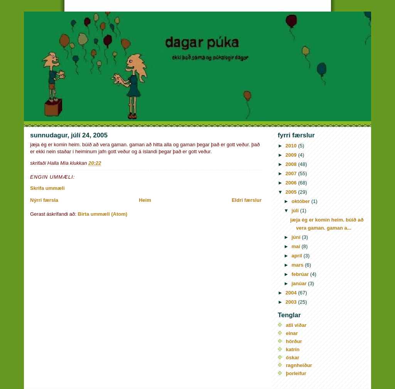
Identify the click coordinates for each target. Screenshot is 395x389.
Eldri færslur (247, 200)
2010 (291, 146)
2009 (291, 155)
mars (298, 265)
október (301, 201)
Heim (145, 200)
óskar (292, 357)
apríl (298, 256)
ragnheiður (299, 365)
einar (292, 333)
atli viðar (296, 325)
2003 (291, 302)
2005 (291, 192)
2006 (291, 183)
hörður (294, 341)
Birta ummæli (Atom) (103, 214)
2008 (291, 164)
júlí (296, 210)
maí (297, 246)
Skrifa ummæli (47, 188)
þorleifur (296, 373)
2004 (291, 293)
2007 (291, 173)
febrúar (301, 274)
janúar (300, 283)
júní (297, 237)
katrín (292, 349)
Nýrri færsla (44, 200)
